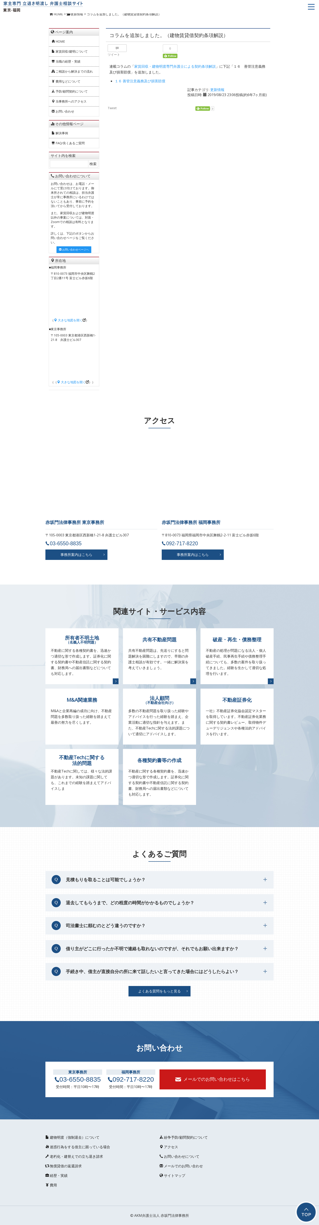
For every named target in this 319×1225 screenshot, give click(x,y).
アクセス (169, 1146)
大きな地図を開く (68, 320)
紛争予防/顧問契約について (184, 1137)
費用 (51, 1185)
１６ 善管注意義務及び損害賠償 (140, 81)
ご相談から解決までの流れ (72, 71)
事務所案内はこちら (76, 554)
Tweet (112, 108)
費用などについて (66, 81)
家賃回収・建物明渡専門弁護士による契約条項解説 (175, 66)
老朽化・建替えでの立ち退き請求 (74, 1156)
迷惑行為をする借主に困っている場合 (77, 1146)
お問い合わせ (63, 111)
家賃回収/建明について (70, 51)
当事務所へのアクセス (69, 101)
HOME (58, 41)
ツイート (114, 54)
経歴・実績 (56, 1175)
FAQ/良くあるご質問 (68, 143)
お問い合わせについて (179, 1156)
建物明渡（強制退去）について (72, 1137)
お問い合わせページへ (74, 249)
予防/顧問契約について (70, 91)
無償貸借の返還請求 (63, 1166)
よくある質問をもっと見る (159, 991)
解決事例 (60, 133)
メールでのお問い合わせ (181, 1166)
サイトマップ (172, 1175)
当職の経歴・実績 (66, 61)
